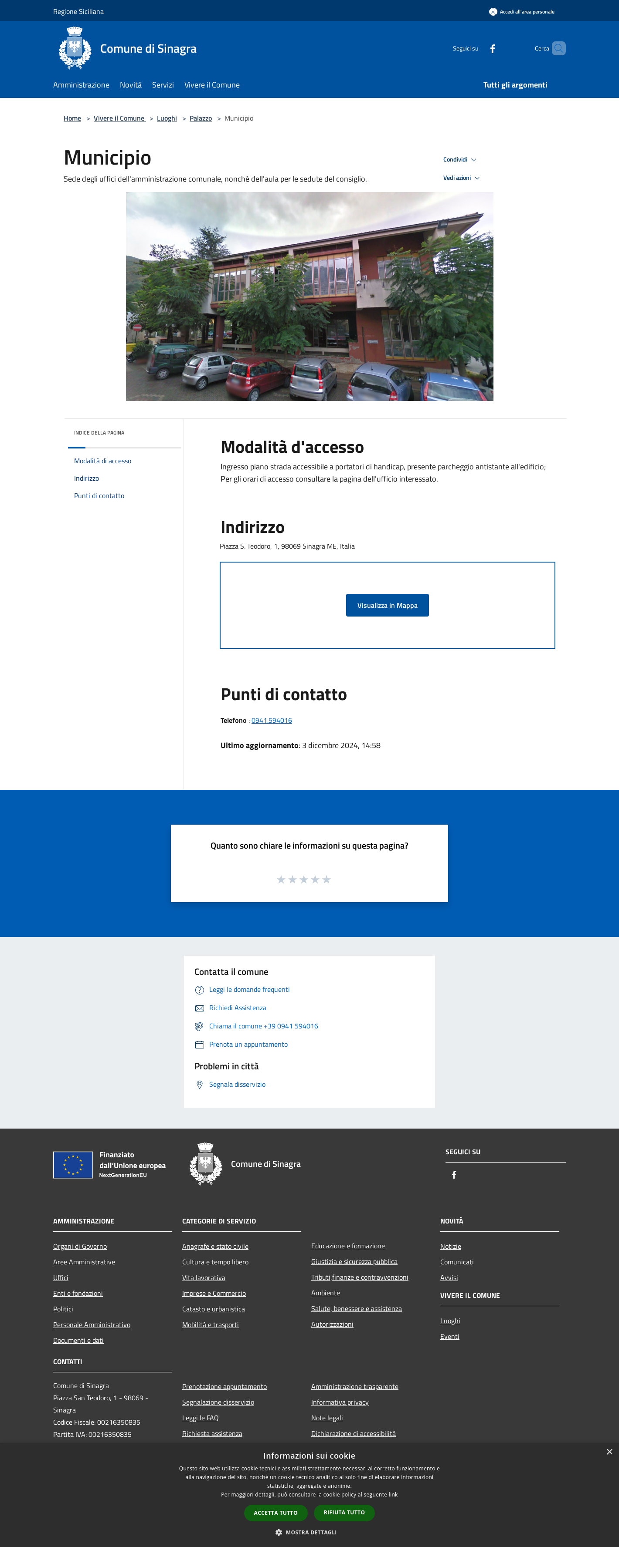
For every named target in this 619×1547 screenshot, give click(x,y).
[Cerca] (555, 48)
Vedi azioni (463, 178)
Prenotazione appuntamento (224, 1386)
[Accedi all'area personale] (522, 11)
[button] (309, 1532)
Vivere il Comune (120, 118)
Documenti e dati (78, 1340)
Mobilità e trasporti (210, 1324)
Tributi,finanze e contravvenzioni (359, 1277)
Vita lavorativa (203, 1277)
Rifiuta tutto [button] (344, 1512)
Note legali (327, 1417)
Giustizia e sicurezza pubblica (354, 1261)
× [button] (609, 1452)
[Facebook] (477, 48)
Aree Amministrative (84, 1262)
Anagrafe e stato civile (215, 1246)
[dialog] (309, 1495)
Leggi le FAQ (200, 1417)
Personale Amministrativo (91, 1324)
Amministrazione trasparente (354, 1386)
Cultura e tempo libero (215, 1262)
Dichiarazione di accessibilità (353, 1433)
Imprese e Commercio (214, 1293)
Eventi (449, 1336)
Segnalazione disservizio (218, 1402)
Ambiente (325, 1292)
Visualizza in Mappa (387, 605)
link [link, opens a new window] (393, 1494)
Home (72, 118)
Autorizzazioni (332, 1324)
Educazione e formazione (348, 1245)
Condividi (461, 160)
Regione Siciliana (78, 11)
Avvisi (449, 1277)
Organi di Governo (80, 1246)
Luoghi (167, 118)
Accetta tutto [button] (276, 1513)
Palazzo (201, 118)
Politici (63, 1309)
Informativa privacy (340, 1402)
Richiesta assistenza (212, 1433)
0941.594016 (272, 720)
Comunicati (457, 1262)
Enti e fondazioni (78, 1293)
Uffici (60, 1277)
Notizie (450, 1246)
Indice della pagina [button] (99, 432)
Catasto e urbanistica (213, 1309)
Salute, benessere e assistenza (356, 1308)
